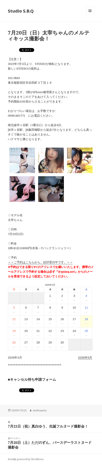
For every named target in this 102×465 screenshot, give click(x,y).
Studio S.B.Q (21, 11)
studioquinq (39, 410)
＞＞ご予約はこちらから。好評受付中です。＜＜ (40, 262)
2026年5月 (85, 357)
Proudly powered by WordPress (26, 459)
